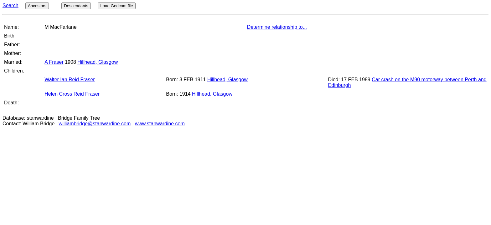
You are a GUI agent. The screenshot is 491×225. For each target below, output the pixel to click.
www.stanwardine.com (160, 123)
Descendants (76, 5)
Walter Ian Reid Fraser (69, 79)
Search (10, 5)
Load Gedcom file (116, 5)
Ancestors (37, 5)
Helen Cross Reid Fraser (72, 94)
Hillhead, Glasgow (97, 62)
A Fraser (53, 62)
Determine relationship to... (277, 27)
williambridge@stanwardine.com (95, 123)
